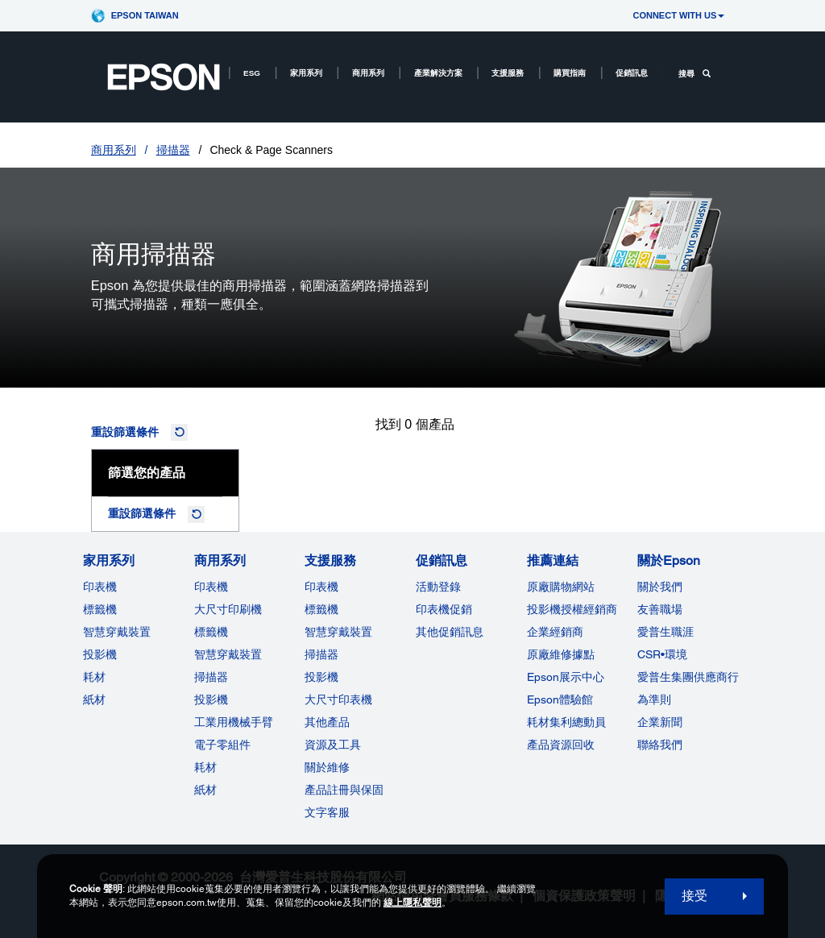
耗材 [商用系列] (205, 767)
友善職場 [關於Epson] (659, 609)
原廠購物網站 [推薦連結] (561, 586)
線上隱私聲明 (412, 902)
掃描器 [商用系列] (211, 676)
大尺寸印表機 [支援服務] (338, 699)
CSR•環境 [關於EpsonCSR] (662, 654)
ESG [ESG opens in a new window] (251, 72)
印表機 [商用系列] (211, 586)
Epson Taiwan (145, 15)
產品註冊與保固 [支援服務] (344, 789)
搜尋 (694, 73)
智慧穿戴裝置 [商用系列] (228, 654)
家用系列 (306, 72)
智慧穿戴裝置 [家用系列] (117, 631)
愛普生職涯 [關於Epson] (665, 631)
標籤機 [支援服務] (321, 609)
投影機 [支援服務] (321, 676)
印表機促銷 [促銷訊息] (444, 609)
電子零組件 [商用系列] (222, 744)
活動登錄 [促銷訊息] (438, 586)
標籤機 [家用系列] (100, 609)
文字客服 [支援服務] (327, 812)
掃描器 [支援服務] (321, 654)
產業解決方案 (438, 72)
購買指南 (569, 72)
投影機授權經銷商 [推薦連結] (572, 609)
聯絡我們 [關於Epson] (659, 744)
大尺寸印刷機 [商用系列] (228, 609)
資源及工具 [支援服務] (333, 744)
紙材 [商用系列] (205, 789)
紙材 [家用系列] (94, 699)
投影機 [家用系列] (100, 654)
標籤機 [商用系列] (211, 631)
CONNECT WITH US (678, 15)
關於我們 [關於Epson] (659, 586)
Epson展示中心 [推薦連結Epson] (565, 676)
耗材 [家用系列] (94, 676)
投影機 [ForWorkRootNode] (211, 699)
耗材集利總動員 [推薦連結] (566, 722)
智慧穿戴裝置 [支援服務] (338, 631)
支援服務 (507, 72)
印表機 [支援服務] (321, 586)
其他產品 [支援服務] (327, 722)
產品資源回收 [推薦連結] (561, 744)
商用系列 (368, 72)
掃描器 (173, 149)
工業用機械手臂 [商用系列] (233, 722)
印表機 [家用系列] (100, 586)
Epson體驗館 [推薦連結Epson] (560, 699)
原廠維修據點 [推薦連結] (561, 654)
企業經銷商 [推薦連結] (555, 631)
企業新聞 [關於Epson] (659, 722)
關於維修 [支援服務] (327, 767)
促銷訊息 (632, 72)
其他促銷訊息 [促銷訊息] (449, 631)
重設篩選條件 (125, 431)
